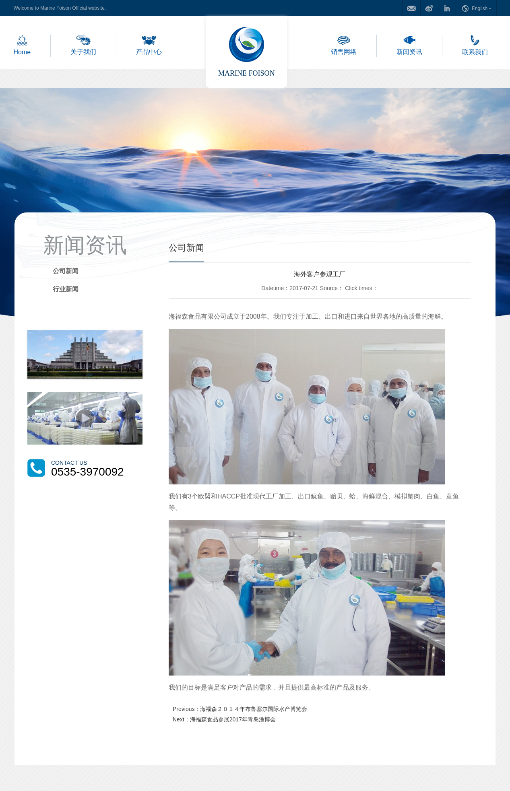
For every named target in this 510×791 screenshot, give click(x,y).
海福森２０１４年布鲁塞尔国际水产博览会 (253, 709)
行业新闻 (65, 289)
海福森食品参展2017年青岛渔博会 (233, 719)
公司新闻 (65, 271)
